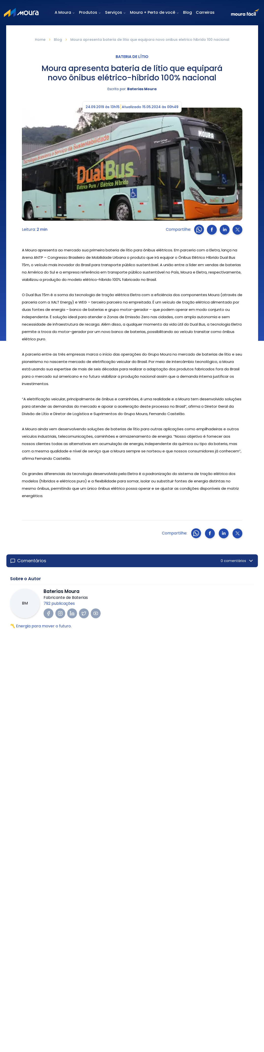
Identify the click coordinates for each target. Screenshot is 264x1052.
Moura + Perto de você (154, 12)
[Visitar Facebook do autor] (48, 613)
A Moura (65, 12)
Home (40, 39)
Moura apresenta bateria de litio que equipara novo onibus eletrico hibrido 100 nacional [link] (149, 39)
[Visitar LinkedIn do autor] (72, 613)
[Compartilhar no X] (237, 230)
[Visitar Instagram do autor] (60, 613)
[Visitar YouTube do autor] (96, 613)
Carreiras (205, 12)
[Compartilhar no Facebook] (212, 230)
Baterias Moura (141, 88)
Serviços (115, 12)
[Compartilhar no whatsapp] (199, 229)
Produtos (88, 12)
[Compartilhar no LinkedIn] (225, 230)
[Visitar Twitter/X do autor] (84, 613)
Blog (187, 12)
